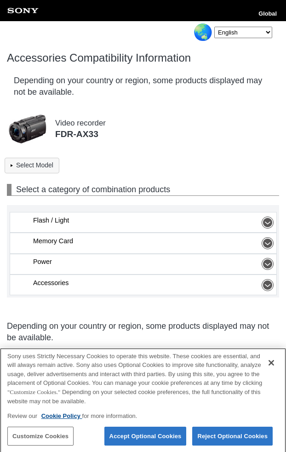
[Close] (271, 365)
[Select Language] (243, 32)
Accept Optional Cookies (145, 438)
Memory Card (154, 243)
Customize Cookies (40, 438)
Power (154, 264)
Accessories (154, 285)
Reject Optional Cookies (232, 438)
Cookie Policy (61, 418)
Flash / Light (154, 223)
